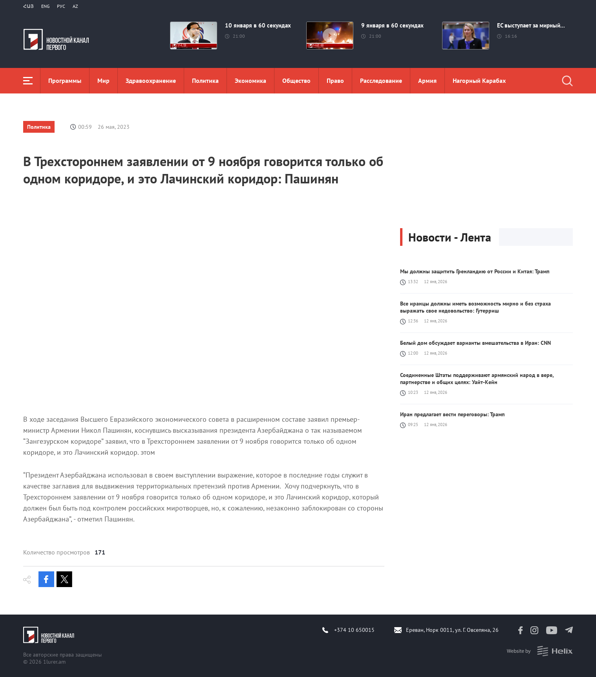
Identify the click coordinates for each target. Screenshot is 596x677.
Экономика (250, 80)
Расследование (381, 80)
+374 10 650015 (354, 629)
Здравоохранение (151, 80)
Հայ (28, 6)
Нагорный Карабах (479, 80)
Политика (205, 80)
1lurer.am (54, 661)
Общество (296, 80)
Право (335, 80)
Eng (45, 6)
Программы (64, 80)
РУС (61, 6)
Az (75, 6)
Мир (103, 80)
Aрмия (427, 80)
